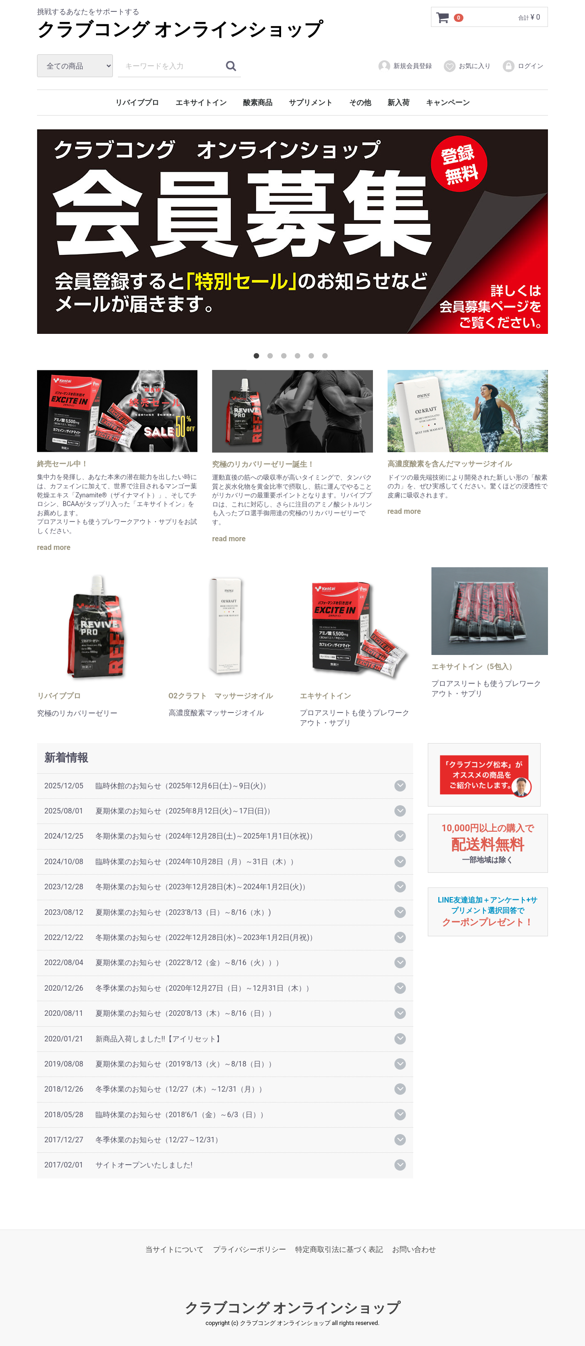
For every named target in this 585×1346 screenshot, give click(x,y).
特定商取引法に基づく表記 (339, 1249)
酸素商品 (257, 102)
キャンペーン (448, 102)
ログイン (522, 66)
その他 (360, 102)
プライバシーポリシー (249, 1249)
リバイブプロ (137, 102)
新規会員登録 (405, 66)
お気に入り (467, 66)
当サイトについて (174, 1249)
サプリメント (311, 102)
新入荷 (399, 102)
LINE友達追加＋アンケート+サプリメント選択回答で (487, 911)
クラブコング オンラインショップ (180, 29)
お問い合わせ (414, 1249)
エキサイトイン (201, 102)
